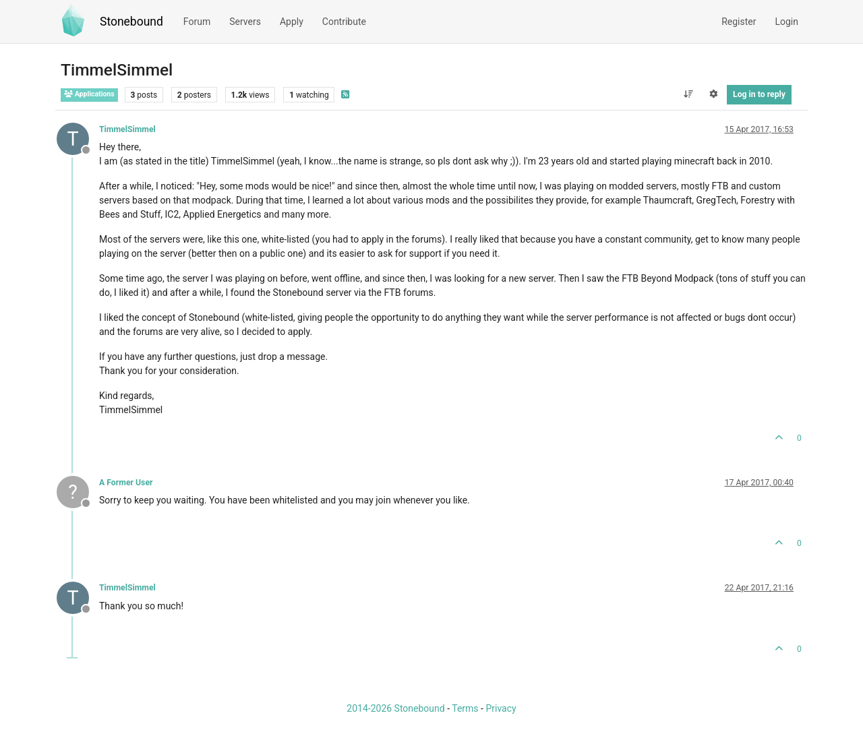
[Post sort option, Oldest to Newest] (688, 94)
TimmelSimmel (127, 129)
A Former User (126, 482)
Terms (465, 708)
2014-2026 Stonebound (395, 708)
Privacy (500, 708)
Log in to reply (759, 94)
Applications (89, 94)
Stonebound (131, 21)
